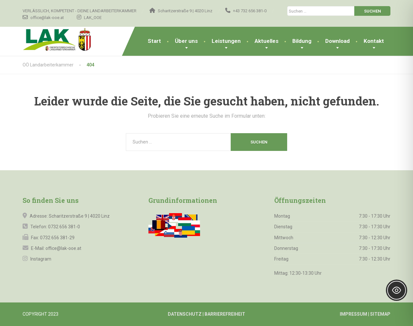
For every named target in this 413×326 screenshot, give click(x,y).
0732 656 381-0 (64, 226)
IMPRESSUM (353, 314)
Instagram (40, 259)
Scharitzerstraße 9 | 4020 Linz (79, 216)
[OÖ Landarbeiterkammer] (69, 40)
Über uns (186, 41)
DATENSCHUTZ (185, 314)
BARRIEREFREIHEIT (225, 314)
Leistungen (226, 41)
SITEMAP (380, 314)
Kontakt (374, 41)
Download (337, 41)
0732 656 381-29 (57, 237)
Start (154, 41)
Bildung (301, 41)
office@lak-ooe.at (63, 248)
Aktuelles (266, 41)
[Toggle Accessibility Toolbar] (397, 290)
